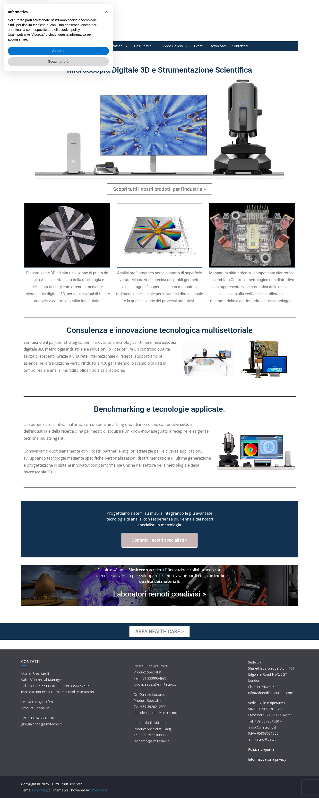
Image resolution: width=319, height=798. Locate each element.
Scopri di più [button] (58, 785)
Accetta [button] (58, 774)
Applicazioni (116, 46)
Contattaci (240, 46)
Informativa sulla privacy (267, 759)
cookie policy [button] (70, 753)
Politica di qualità (261, 749)
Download (217, 46)
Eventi (198, 46)
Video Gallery (175, 46)
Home (70, 46)
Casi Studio (145, 46)
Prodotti (90, 46)
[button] (106, 735)
